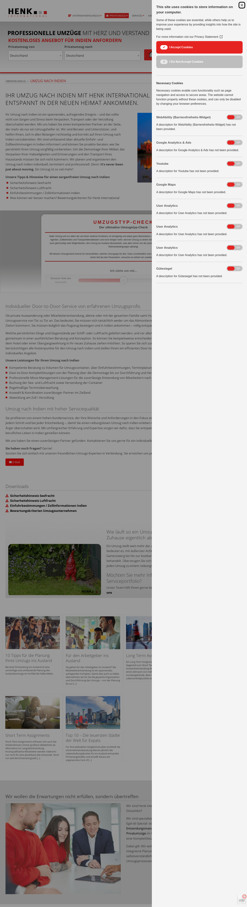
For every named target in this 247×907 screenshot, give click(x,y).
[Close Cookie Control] (242, 5)
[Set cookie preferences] (241, 900)
